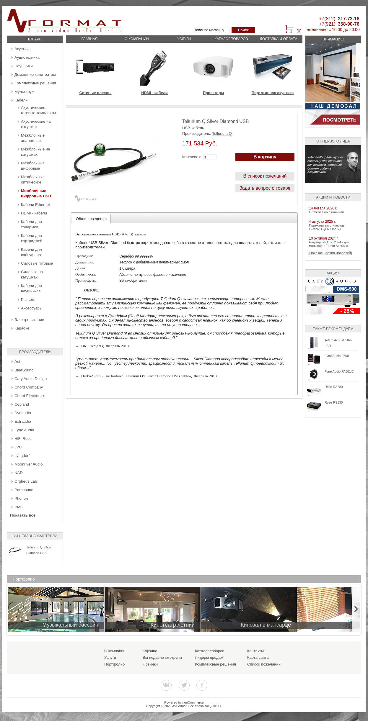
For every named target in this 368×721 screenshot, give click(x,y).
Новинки (150, 664)
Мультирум (24, 91)
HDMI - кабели (34, 213)
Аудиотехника (26, 57)
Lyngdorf (22, 455)
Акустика (22, 49)
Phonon (21, 498)
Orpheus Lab (25, 481)
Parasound (23, 490)
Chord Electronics (29, 396)
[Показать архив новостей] (330, 253)
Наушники (23, 66)
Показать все (22, 515)
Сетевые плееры (95, 93)
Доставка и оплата (278, 39)
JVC (18, 447)
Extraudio (22, 421)
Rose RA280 (334, 387)
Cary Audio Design (30, 378)
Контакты (255, 651)
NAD (18, 473)
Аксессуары (31, 308)
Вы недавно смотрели (162, 657)
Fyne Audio (24, 430)
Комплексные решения (35, 83)
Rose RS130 (334, 402)
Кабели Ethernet (35, 204)
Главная (89, 39)
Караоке (21, 328)
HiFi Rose (23, 438)
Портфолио (114, 664)
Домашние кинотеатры (35, 74)
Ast (17, 361)
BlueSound (24, 370)
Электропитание (29, 319)
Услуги (184, 39)
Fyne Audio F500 (337, 356)
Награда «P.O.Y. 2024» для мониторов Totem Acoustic (329, 244)
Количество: (192, 157)
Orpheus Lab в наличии (326, 212)
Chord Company (28, 387)
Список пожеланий (264, 664)
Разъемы (29, 299)
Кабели (20, 100)
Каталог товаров (231, 39)
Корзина (150, 651)
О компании (137, 39)
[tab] (91, 218)
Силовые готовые (37, 263)
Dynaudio (22, 413)
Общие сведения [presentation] (91, 219)
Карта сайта (257, 657)
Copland (21, 404)
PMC (18, 507)
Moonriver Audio (28, 464)
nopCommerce (193, 702)
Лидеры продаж (209, 657)
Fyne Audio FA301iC (339, 371)
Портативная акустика (273, 93)
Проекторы (213, 93)
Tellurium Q (222, 133)
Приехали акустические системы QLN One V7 (327, 227)
